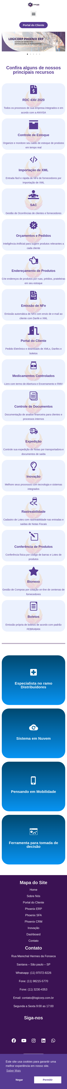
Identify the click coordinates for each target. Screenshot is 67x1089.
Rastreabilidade (33, 511)
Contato (33, 940)
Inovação (33, 476)
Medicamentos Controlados (33, 376)
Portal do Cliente (33, 341)
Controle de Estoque (33, 135)
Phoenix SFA (33, 915)
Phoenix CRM (33, 921)
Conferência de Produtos (33, 546)
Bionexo (33, 581)
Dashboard (33, 934)
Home (33, 889)
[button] (33, 14)
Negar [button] (19, 1079)
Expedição (33, 441)
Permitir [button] (48, 1079)
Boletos (33, 616)
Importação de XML (33, 170)
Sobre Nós (33, 896)
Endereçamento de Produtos (33, 271)
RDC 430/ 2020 (33, 100)
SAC (33, 205)
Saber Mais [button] (13, 1070)
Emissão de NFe (33, 305)
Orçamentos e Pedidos (33, 235)
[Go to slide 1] (27, 54)
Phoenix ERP (33, 908)
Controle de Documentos (33, 406)
